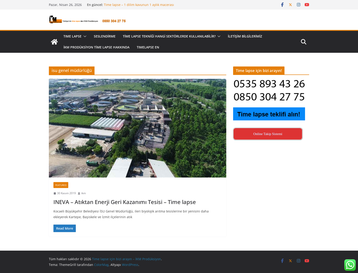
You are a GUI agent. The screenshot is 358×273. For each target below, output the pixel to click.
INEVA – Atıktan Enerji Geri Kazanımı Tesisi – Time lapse (124, 202)
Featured (60, 185)
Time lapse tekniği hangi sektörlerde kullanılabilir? (169, 36)
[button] (84, 36)
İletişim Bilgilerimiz (245, 36)
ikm (83, 193)
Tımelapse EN (148, 47)
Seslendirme (105, 36)
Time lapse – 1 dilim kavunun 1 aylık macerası (139, 5)
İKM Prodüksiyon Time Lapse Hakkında (96, 47)
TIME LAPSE (72, 36)
